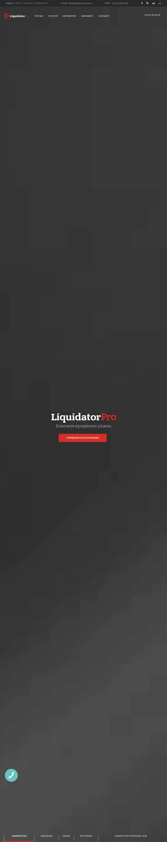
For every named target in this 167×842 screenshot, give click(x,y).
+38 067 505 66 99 (152, 15)
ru (160, 3)
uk (153, 3)
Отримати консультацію (82, 437)
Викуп (66, 836)
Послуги (53, 16)
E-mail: (76, 3)
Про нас (39, 16)
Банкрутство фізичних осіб (131, 836)
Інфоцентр (87, 16)
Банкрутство (19, 836)
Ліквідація (46, 836)
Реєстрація (86, 836)
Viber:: (116, 3)
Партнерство (69, 16)
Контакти (104, 16)
